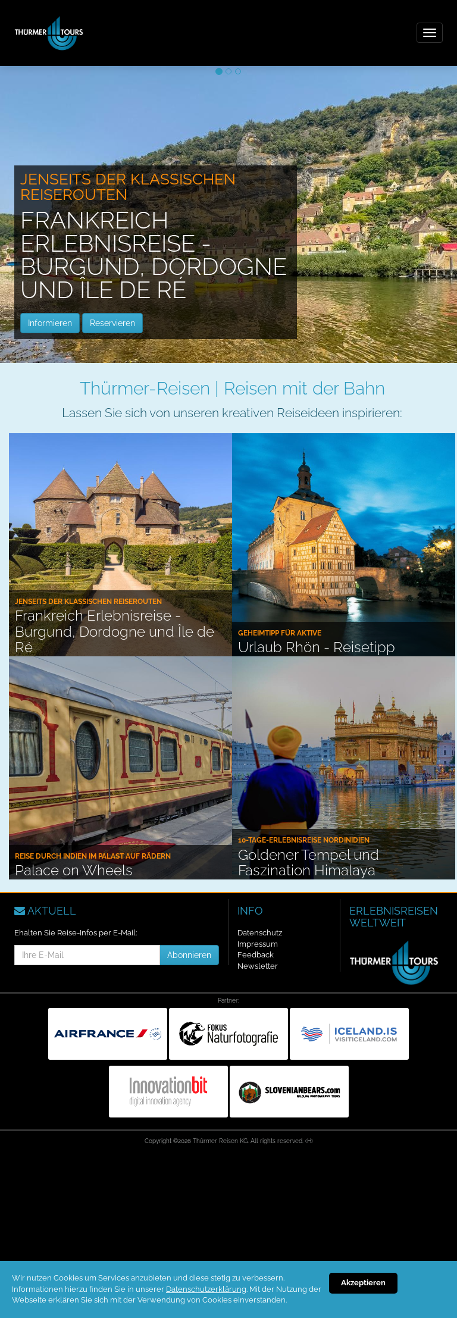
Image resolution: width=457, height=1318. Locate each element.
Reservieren (112, 323)
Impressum (257, 944)
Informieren (50, 323)
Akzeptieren (363, 1282)
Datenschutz (259, 932)
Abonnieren (189, 955)
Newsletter (257, 966)
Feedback (255, 954)
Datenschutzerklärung (206, 1289)
